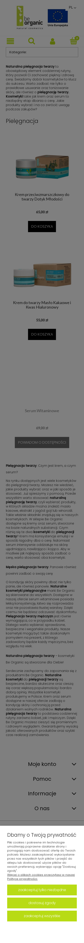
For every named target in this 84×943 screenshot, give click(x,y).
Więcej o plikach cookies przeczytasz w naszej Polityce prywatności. (41, 877)
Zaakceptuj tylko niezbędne (42, 889)
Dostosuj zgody (42, 902)
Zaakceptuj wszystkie (42, 916)
